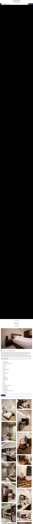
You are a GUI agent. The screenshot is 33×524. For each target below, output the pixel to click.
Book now (3, 395)
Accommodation (16, 320)
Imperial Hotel (16, 1)
